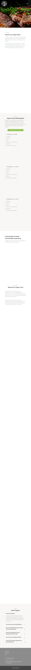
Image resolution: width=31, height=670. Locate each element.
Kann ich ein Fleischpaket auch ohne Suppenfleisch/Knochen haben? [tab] (15, 633)
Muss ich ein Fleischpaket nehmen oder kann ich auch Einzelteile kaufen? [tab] (15, 628)
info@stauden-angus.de (10, 658)
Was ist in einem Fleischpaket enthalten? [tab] (15, 637)
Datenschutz (7, 653)
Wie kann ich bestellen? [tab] (15, 613)
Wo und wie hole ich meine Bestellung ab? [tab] (15, 624)
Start (6, 654)
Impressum (7, 651)
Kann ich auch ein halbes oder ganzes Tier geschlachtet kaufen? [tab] (15, 641)
